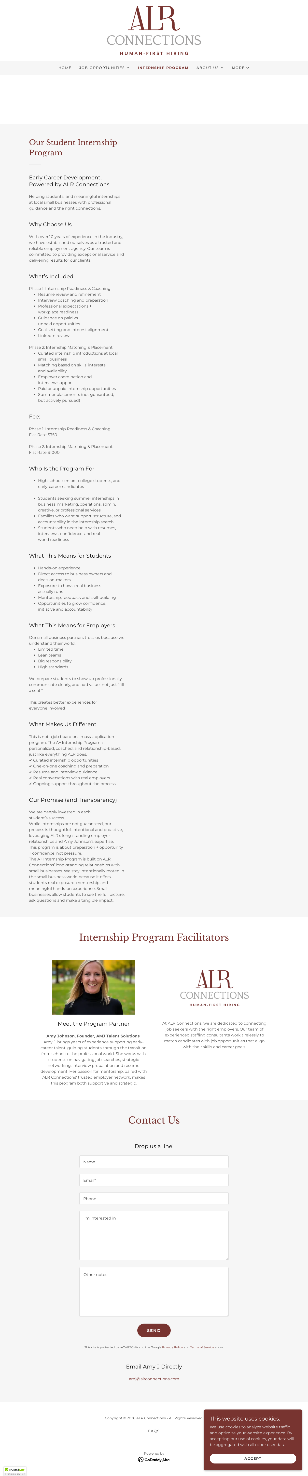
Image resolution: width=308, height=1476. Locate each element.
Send (154, 1330)
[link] (154, 30)
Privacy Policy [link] (172, 1347)
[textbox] (154, 1161)
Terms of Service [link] (202, 1347)
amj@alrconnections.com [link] (154, 1379)
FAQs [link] (154, 1431)
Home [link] (64, 68)
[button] (104, 68)
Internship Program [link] (163, 68)
